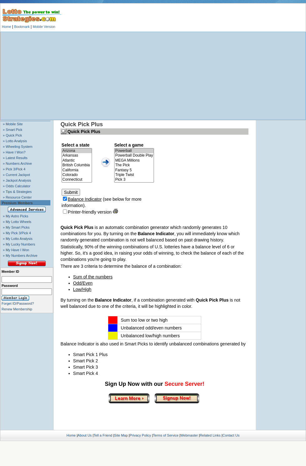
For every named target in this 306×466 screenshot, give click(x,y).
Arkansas (77, 155)
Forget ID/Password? (18, 303)
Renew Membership (17, 309)
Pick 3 (134, 179)
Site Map (121, 435)
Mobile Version (44, 26)
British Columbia (77, 165)
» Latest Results (15, 158)
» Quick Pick (12, 135)
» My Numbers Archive (20, 255)
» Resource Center (17, 197)
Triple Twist (134, 175)
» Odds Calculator (16, 186)
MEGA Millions (134, 160)
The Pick (134, 165)
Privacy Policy (140, 435)
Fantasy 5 (134, 170)
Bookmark (22, 26)
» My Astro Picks (15, 216)
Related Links (210, 435)
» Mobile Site (13, 124)
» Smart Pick (12, 130)
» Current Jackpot (16, 175)
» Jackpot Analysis (17, 180)
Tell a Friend (103, 435)
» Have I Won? (14, 152)
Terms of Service (166, 435)
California (77, 170)
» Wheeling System (18, 146)
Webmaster (189, 435)
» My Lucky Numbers (19, 244)
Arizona (77, 150)
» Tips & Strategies (17, 192)
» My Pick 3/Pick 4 (17, 233)
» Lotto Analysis (15, 141)
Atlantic (77, 160)
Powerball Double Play (134, 155)
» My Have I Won (16, 250)
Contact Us (230, 435)
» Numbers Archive (17, 163)
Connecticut (77, 179)
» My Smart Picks (16, 227)
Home (6, 26)
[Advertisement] (153, 76)
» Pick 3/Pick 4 (14, 169)
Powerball (134, 150)
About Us (85, 435)
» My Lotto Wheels (17, 222)
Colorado (77, 175)
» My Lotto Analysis (18, 239)
